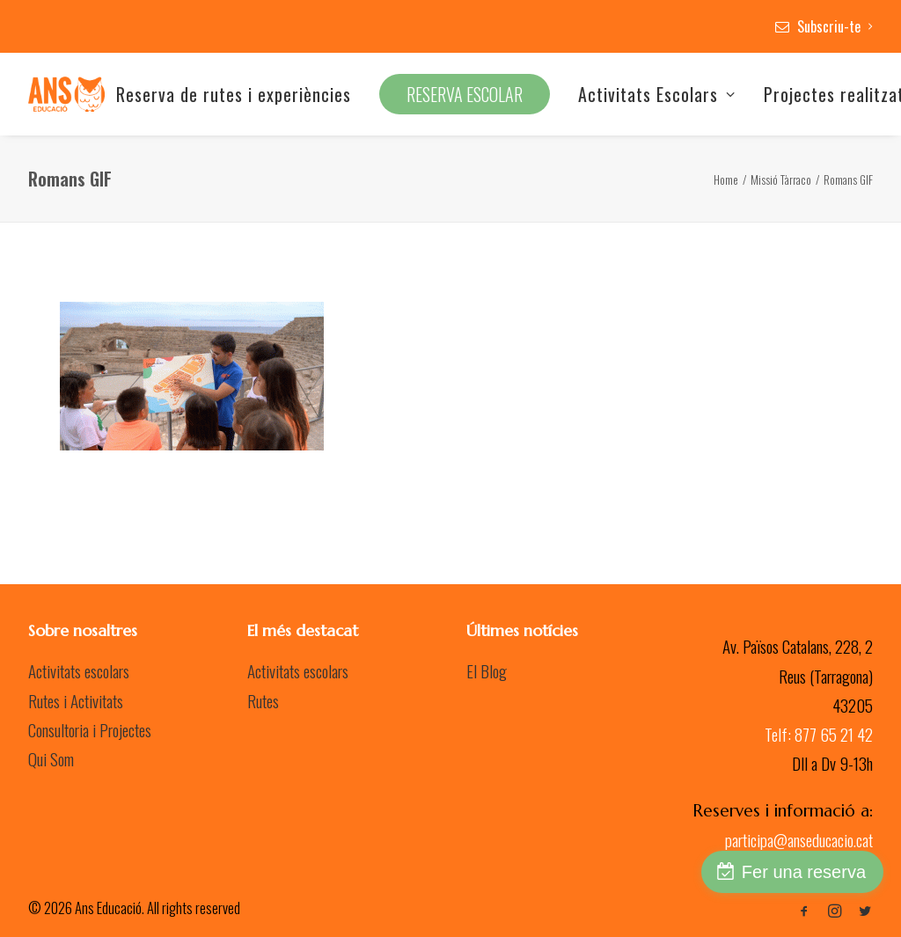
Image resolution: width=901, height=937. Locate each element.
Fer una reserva (804, 872)
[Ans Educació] (66, 94)
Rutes (263, 700)
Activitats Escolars (657, 94)
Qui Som (51, 758)
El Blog (486, 670)
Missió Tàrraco (781, 179)
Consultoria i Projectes (89, 729)
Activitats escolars (78, 670)
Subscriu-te (835, 26)
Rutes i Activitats (75, 700)
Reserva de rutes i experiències (233, 94)
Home (726, 179)
